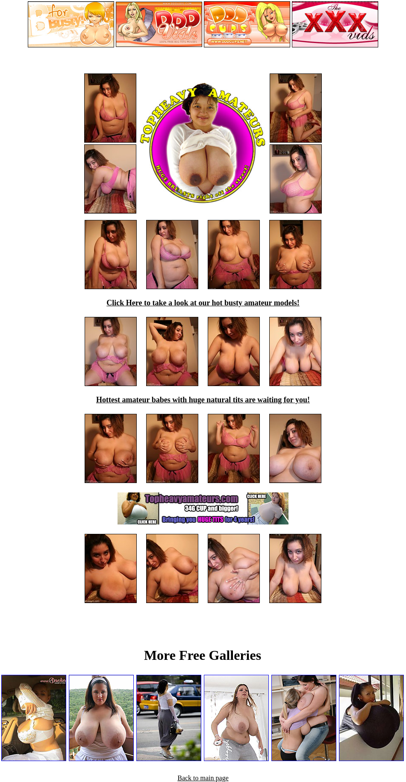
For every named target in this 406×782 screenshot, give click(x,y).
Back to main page (203, 778)
